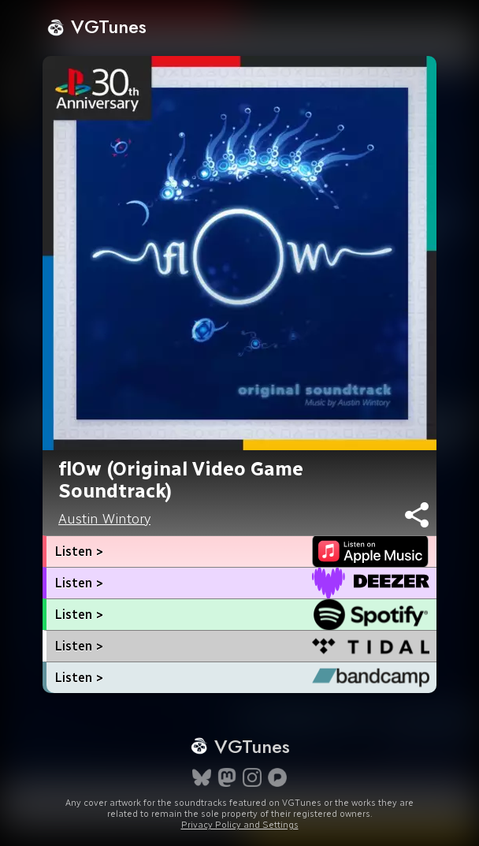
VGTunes (96, 26)
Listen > (78, 551)
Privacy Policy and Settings (240, 824)
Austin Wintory (104, 518)
